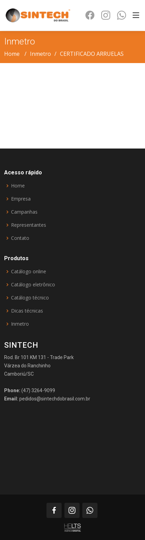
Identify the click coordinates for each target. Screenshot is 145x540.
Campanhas (24, 212)
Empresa (21, 198)
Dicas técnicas (27, 310)
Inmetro (40, 54)
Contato (20, 238)
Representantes (28, 225)
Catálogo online (28, 271)
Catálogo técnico (30, 297)
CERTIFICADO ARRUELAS (92, 54)
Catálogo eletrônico (33, 284)
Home (12, 54)
